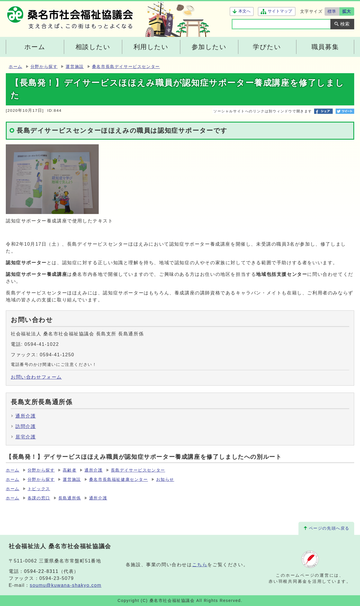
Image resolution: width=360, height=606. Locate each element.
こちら (200, 564)
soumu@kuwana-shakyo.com (66, 585)
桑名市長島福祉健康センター (118, 479)
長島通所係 (69, 498)
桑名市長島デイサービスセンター (126, 66)
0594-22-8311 (41, 571)
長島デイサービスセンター (138, 470)
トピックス (39, 489)
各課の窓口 (39, 498)
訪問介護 (25, 426)
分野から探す (44, 66)
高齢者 (69, 470)
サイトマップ (280, 11)
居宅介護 (25, 436)
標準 (331, 11)
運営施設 (75, 66)
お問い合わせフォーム (36, 377)
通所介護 (25, 415)
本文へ (244, 11)
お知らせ (165, 479)
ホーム (15, 66)
